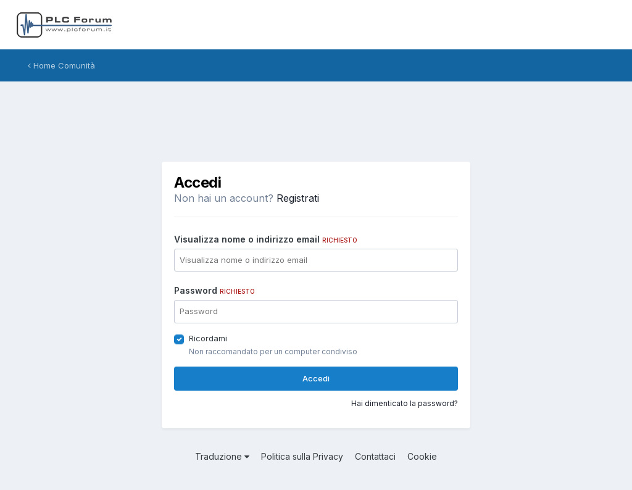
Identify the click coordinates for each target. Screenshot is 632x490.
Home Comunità (61, 65)
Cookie (422, 456)
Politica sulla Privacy (302, 456)
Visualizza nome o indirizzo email (265, 239)
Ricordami (208, 338)
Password (214, 290)
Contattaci (375, 456)
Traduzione (222, 456)
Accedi (316, 378)
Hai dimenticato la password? (404, 403)
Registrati (297, 198)
